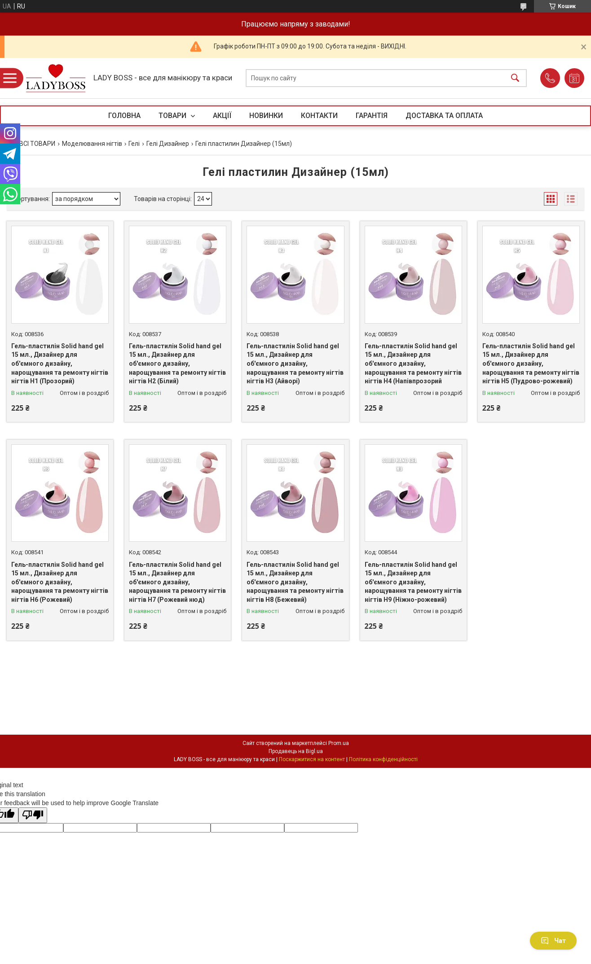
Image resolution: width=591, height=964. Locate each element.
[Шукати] (515, 78)
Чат (553, 941)
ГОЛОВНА (124, 115)
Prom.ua (338, 743)
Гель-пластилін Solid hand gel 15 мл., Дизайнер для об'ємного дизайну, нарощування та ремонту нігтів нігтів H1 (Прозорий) (59, 363)
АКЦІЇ (222, 115)
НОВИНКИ (266, 115)
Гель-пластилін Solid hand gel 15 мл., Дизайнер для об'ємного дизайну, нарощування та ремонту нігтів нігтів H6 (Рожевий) (59, 582)
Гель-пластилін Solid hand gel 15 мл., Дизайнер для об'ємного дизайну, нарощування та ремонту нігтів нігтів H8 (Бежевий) (295, 582)
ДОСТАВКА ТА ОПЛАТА (444, 115)
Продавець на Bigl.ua (296, 751)
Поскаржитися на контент (312, 759)
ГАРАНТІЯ (372, 115)
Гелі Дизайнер (167, 143)
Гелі (134, 143)
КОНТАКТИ (319, 115)
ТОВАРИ (173, 115)
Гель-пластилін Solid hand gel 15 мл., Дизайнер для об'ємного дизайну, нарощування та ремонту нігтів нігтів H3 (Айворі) (295, 363)
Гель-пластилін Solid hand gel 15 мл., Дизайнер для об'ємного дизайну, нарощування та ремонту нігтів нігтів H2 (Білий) (177, 363)
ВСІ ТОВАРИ (37, 143)
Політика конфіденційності (383, 759)
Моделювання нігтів (92, 143)
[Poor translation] (32, 815)
